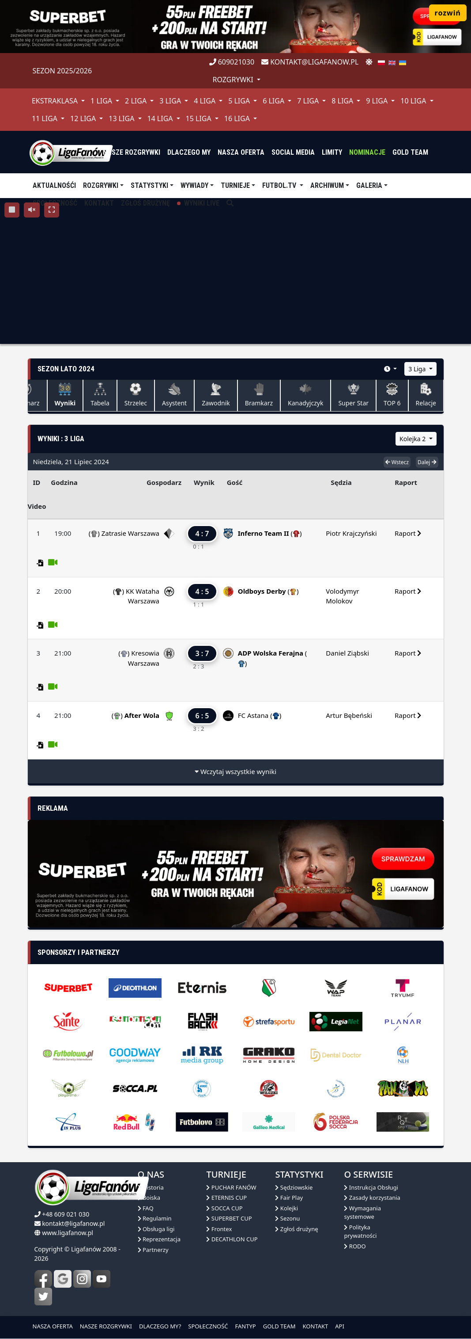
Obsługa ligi (156, 1229)
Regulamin (155, 1218)
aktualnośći (54, 185)
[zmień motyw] (369, 62)
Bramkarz (259, 395)
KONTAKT (315, 1326)
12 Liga (84, 118)
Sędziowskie (294, 1187)
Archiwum (327, 185)
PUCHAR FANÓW (231, 1187)
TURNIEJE (235, 185)
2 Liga (136, 101)
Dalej (427, 462)
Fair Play (289, 1198)
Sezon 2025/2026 (62, 71)
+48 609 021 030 (65, 1214)
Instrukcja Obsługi (371, 1187)
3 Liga (171, 101)
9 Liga (377, 101)
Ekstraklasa (55, 101)
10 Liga (414, 101)
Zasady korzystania (372, 1198)
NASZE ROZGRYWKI (106, 1326)
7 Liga (308, 101)
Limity (332, 152)
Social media (293, 152)
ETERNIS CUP (226, 1198)
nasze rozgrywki (131, 152)
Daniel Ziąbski (347, 653)
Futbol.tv (280, 185)
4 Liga (205, 101)
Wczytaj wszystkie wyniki (235, 771)
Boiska (149, 1198)
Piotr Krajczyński (351, 533)
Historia (151, 1187)
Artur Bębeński (349, 715)
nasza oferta (241, 152)
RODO (354, 1246)
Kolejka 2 (413, 439)
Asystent (174, 395)
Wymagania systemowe (362, 1212)
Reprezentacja (159, 1239)
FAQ (146, 1208)
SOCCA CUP (224, 1208)
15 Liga (199, 118)
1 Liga (102, 101)
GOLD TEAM (279, 1326)
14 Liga (160, 118)
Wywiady (194, 185)
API (339, 1326)
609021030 (232, 62)
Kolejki (286, 1208)
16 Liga (238, 118)
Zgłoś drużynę (296, 1229)
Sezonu (287, 1218)
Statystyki (149, 185)
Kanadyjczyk (305, 395)
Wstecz (397, 462)
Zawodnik (216, 395)
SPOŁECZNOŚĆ (208, 1326)
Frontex (219, 1229)
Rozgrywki (100, 185)
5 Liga (240, 101)
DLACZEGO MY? (160, 1326)
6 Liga (274, 101)
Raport (408, 533)
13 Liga (122, 118)
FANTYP (245, 1326)
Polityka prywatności (360, 1231)
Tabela (99, 395)
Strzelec (135, 395)
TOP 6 (392, 395)
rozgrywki (234, 79)
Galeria (369, 185)
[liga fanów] (71, 152)
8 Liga (343, 101)
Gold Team (410, 152)
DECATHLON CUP (231, 1239)
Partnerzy (153, 1250)
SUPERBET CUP (229, 1218)
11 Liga (45, 118)
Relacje (426, 395)
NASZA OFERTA (53, 1326)
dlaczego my (189, 152)
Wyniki (65, 395)
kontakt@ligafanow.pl (309, 62)
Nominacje (367, 152)
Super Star (353, 395)
